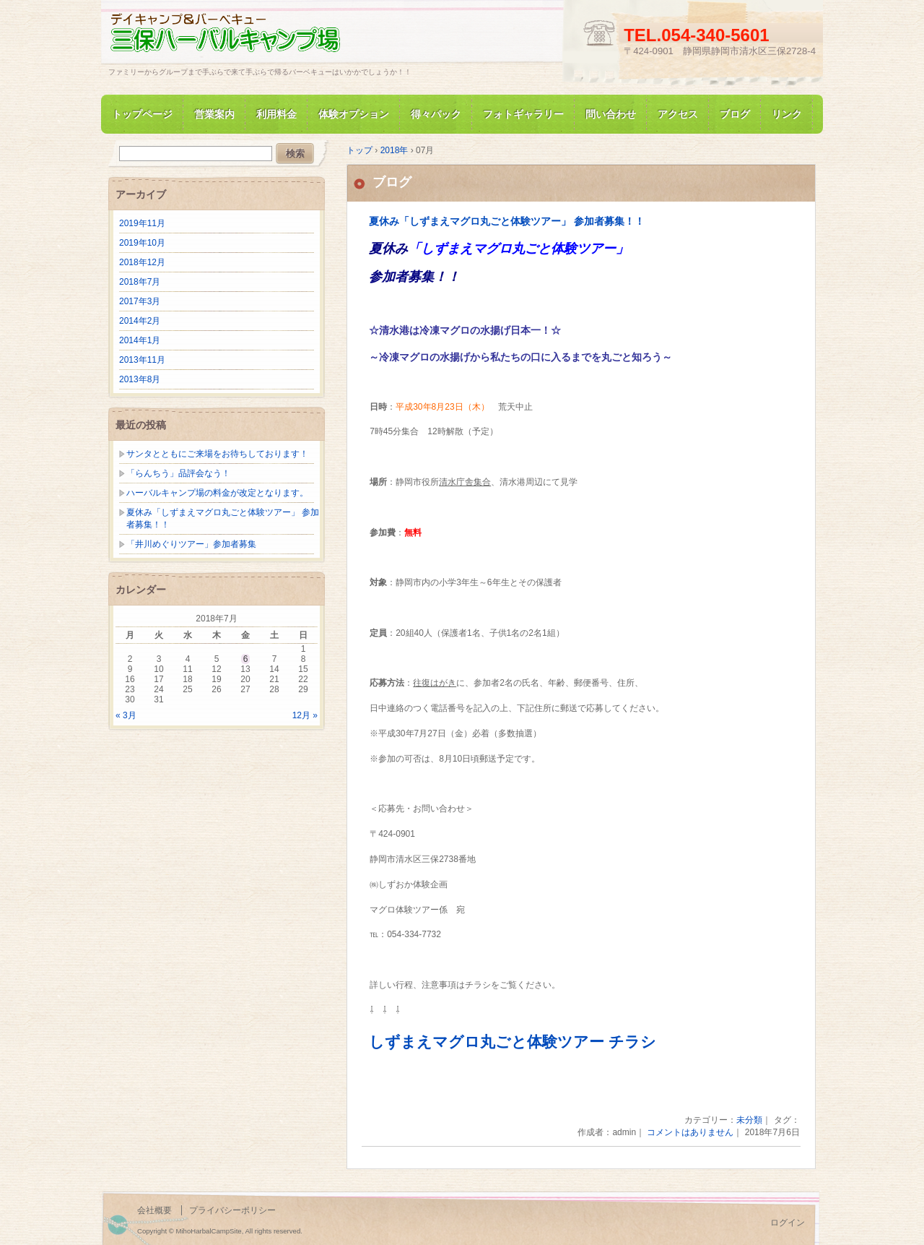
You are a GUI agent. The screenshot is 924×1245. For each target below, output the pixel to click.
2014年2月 (139, 321)
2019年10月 (142, 243)
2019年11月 (142, 223)
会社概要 (154, 1210)
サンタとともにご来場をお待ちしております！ (217, 454)
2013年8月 (139, 379)
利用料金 (276, 114)
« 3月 (126, 715)
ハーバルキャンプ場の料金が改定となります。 (217, 493)
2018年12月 (142, 262)
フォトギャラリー (523, 114)
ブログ (735, 114)
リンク (787, 114)
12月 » (305, 715)
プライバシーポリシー (232, 1210)
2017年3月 (139, 301)
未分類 (749, 1120)
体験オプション (353, 114)
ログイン (787, 1223)
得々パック (436, 114)
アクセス (678, 114)
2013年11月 (142, 360)
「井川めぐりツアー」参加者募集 (191, 544)
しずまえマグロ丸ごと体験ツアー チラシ (512, 1041)
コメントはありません (690, 1132)
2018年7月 (139, 282)
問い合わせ (610, 114)
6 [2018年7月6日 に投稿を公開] (245, 659)
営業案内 (214, 114)
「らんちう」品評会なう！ (178, 473)
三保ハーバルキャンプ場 (274, 39)
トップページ (142, 114)
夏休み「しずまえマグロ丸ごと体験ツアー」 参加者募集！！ (507, 221)
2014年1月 (139, 340)
